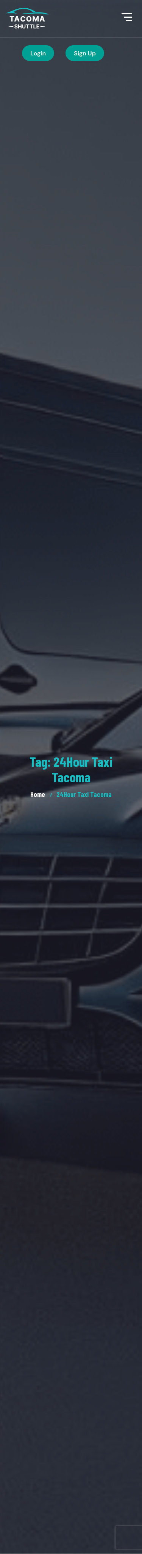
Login (38, 53)
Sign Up (85, 53)
